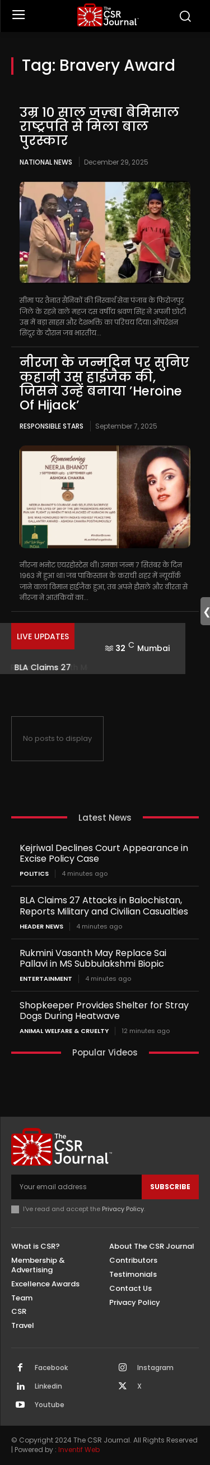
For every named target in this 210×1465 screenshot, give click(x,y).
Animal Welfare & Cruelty (64, 1031)
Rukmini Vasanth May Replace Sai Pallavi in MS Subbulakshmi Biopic (93, 958)
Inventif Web (79, 1449)
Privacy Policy (123, 1208)
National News (46, 162)
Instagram (155, 1367)
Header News (41, 926)
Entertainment (46, 979)
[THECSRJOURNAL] (108, 14)
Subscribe (170, 1186)
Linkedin (48, 1386)
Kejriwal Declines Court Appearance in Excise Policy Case (104, 853)
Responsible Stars (51, 426)
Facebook (51, 1367)
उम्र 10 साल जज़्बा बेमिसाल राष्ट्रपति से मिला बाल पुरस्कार (99, 126)
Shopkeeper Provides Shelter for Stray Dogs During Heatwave (104, 1010)
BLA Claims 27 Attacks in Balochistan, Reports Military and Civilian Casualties (104, 905)
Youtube (49, 1404)
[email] (76, 1187)
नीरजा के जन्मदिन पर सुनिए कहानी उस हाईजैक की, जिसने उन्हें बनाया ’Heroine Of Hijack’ (104, 383)
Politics (34, 874)
